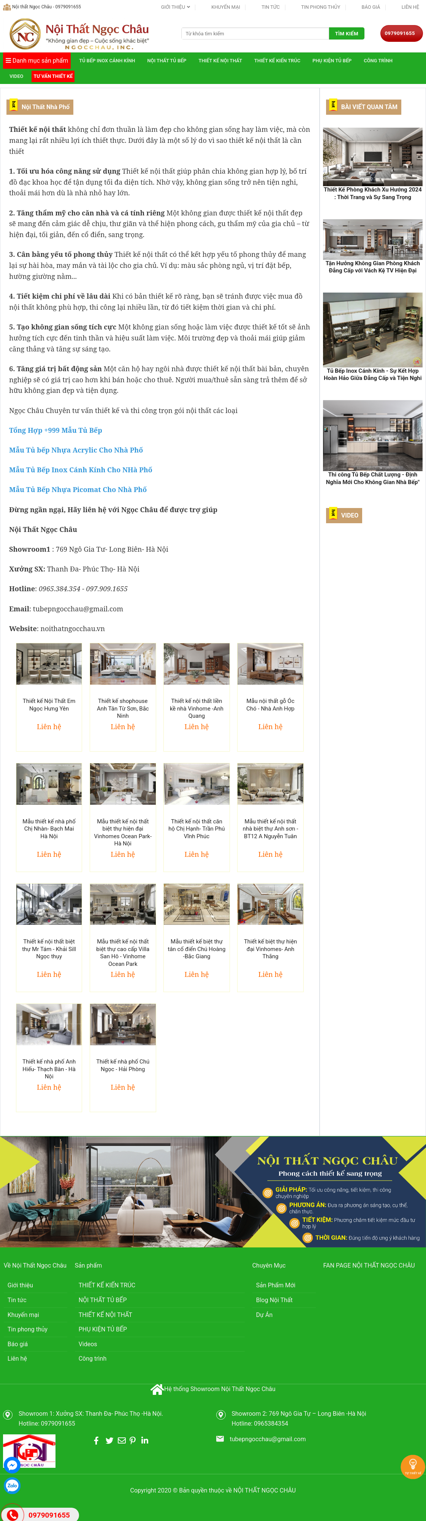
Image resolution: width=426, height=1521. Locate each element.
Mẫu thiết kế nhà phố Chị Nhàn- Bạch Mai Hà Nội (48, 829)
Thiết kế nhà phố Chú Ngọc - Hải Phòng (122, 1065)
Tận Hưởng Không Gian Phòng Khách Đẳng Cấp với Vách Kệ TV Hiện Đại (373, 267)
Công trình (378, 60)
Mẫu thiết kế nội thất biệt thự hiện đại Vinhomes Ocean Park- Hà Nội (123, 832)
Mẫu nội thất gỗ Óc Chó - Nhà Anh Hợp (270, 705)
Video (16, 76)
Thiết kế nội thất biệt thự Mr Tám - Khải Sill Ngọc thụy (49, 949)
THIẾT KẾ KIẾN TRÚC (277, 60)
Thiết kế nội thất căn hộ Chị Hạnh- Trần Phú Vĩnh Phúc (196, 829)
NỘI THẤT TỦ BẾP (167, 60)
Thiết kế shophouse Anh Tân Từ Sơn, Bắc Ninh (123, 708)
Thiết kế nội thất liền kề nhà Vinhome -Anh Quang (196, 708)
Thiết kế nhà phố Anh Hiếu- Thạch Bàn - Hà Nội (49, 1069)
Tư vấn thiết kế (53, 76)
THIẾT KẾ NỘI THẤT (220, 60)
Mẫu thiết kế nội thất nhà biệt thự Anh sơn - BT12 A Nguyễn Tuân (270, 829)
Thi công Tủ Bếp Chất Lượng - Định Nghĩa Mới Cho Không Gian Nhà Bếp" (373, 478)
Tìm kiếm (346, 33)
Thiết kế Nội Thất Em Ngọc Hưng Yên (49, 705)
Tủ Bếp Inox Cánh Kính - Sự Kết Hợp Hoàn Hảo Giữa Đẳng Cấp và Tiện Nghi (373, 374)
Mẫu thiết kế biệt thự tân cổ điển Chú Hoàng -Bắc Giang (197, 949)
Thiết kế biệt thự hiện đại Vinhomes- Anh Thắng (270, 949)
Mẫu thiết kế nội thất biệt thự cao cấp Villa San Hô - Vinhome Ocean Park (122, 952)
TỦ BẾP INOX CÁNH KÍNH (107, 60)
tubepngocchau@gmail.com (268, 1439)
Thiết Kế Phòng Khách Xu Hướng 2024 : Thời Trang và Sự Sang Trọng (373, 193)
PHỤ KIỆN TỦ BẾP (332, 60)
